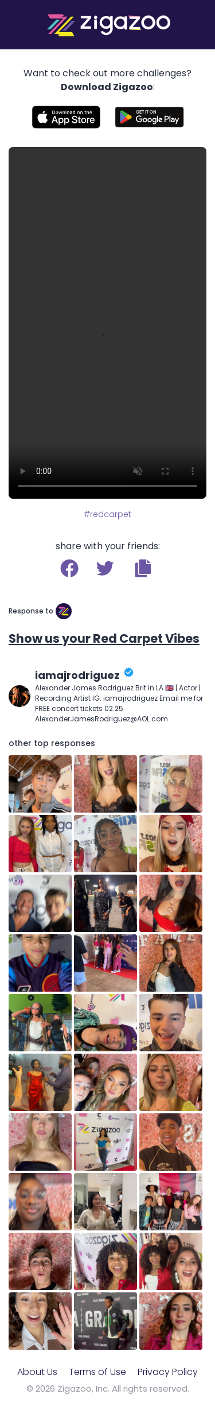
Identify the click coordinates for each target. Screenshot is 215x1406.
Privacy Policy (168, 1371)
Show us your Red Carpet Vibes (104, 638)
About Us (37, 1371)
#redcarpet (107, 514)
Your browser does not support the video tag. (107, 323)
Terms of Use (97, 1371)
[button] (143, 568)
